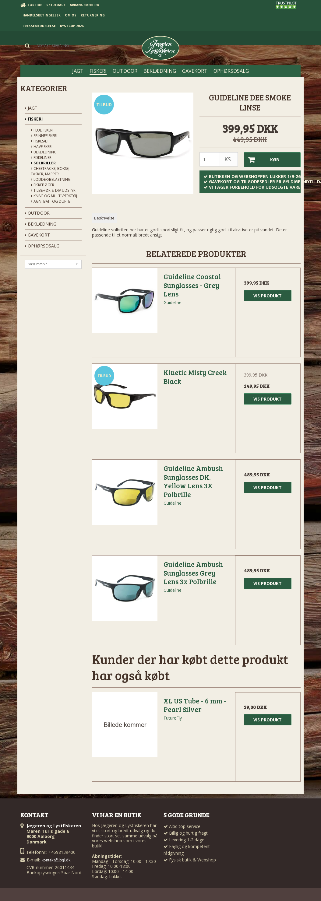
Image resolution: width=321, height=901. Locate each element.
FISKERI (34, 119)
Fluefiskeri (42, 130)
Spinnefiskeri (44, 135)
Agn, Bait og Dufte (50, 201)
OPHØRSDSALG (42, 246)
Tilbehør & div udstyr (53, 190)
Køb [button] (261, 160)
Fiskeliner (41, 157)
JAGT (31, 108)
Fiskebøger (42, 185)
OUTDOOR (37, 213)
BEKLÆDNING (40, 224)
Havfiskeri (41, 146)
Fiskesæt (40, 141)
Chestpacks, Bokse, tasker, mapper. (50, 171)
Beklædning (44, 152)
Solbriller (43, 163)
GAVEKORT (37, 235)
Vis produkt (267, 296)
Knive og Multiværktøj (54, 195)
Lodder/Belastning (51, 179)
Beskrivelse (104, 218)
